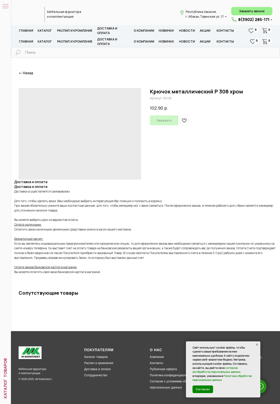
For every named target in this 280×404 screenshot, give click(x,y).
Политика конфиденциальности (172, 375)
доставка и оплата (107, 30)
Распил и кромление (98, 363)
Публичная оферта (163, 369)
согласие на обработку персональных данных (216, 370)
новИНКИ (166, 30)
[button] (251, 11)
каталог (45, 30)
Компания (157, 357)
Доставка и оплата (97, 369)
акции (205, 30)
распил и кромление (74, 30)
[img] (29, 14)
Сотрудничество (95, 375)
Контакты (225, 30)
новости (187, 30)
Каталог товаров (96, 357)
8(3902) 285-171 (254, 19)
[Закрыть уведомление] (257, 344)
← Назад (26, 73)
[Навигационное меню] (5, 6)
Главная (26, 30)
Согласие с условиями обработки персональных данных (173, 384)
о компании (144, 30)
